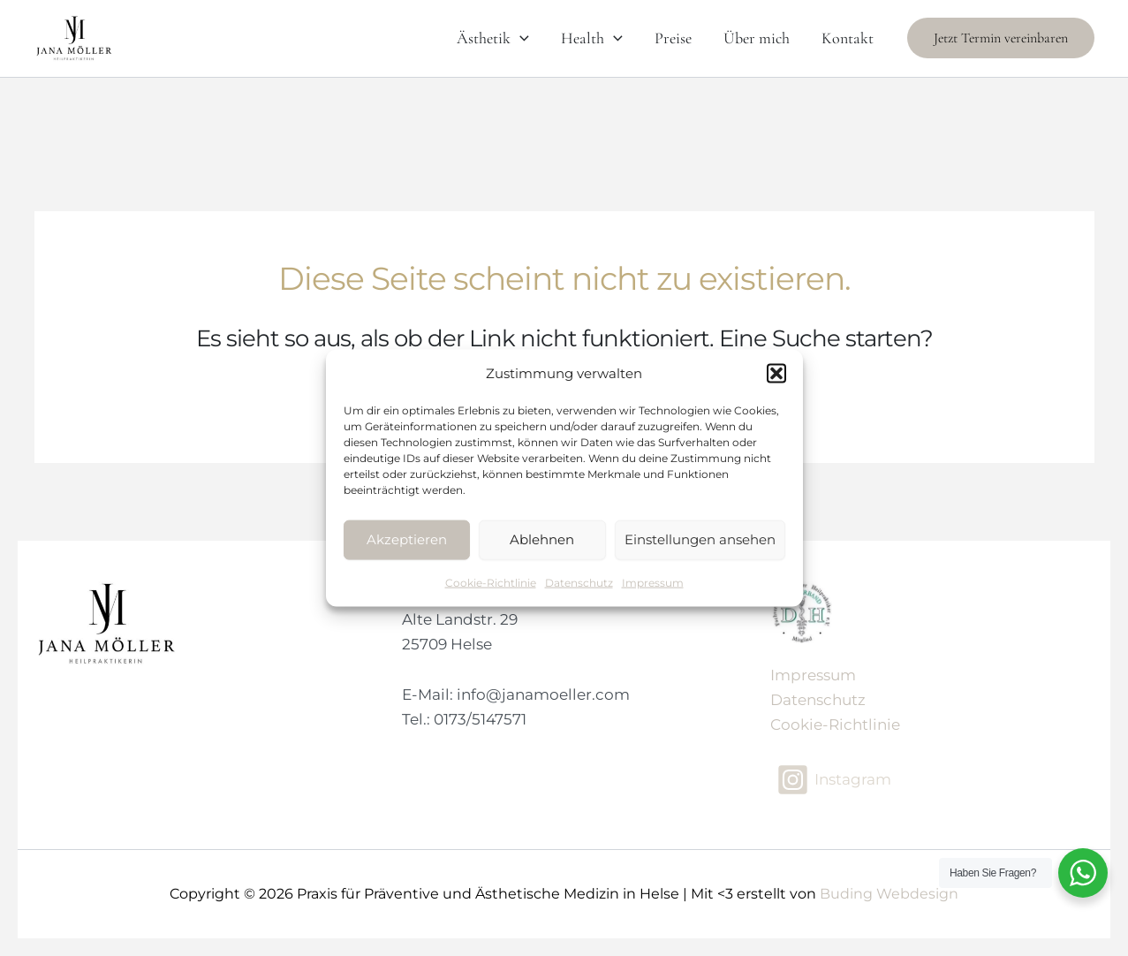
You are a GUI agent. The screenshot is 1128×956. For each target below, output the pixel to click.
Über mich (756, 38)
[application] (520, 38)
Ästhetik (493, 38)
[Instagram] (833, 779)
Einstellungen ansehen (700, 539)
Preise (673, 38)
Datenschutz (579, 581)
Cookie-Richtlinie (490, 581)
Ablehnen (542, 539)
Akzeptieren (407, 539)
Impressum (653, 581)
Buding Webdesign (889, 893)
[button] (776, 374)
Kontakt (847, 38)
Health (592, 38)
